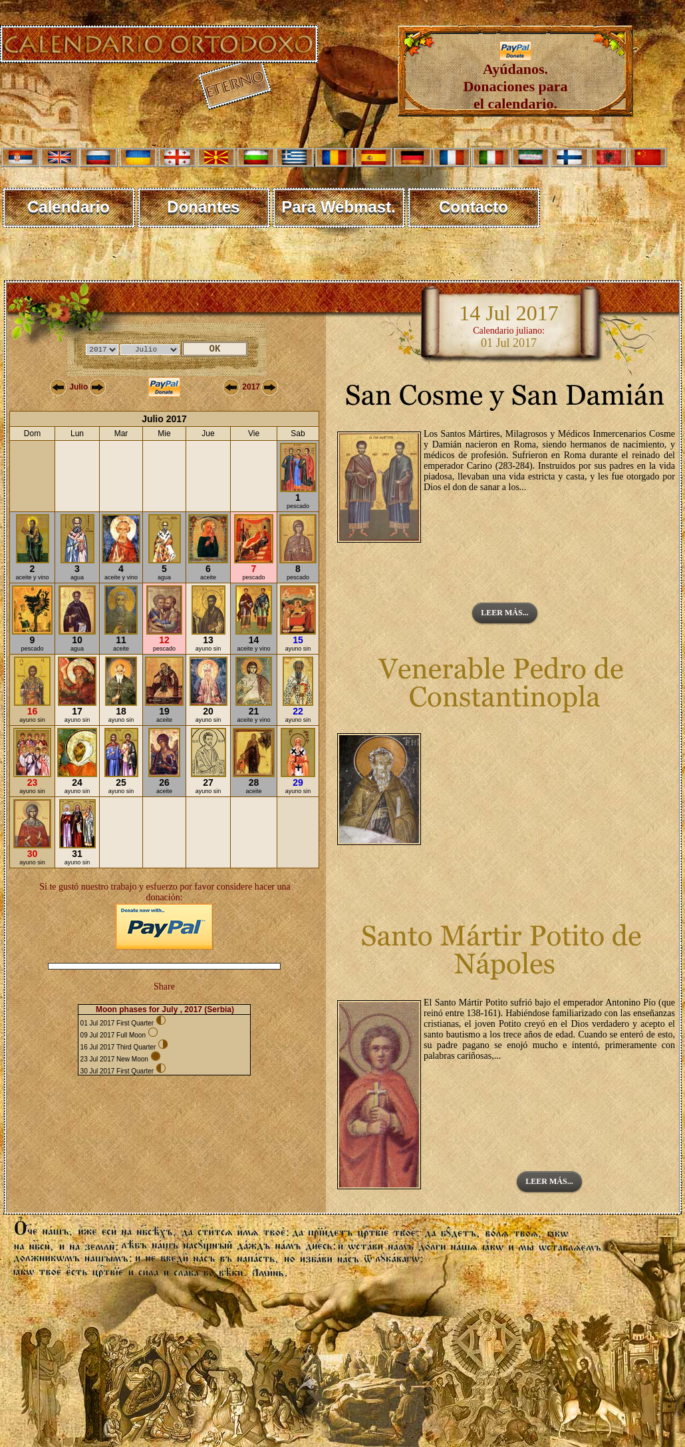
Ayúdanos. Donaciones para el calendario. (515, 79)
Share (164, 987)
